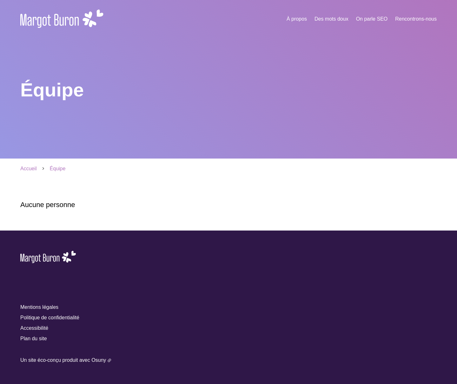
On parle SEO (372, 19)
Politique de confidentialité (49, 317)
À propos (297, 19)
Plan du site (33, 338)
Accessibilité (34, 328)
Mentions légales (39, 307)
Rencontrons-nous (416, 19)
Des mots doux (331, 19)
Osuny (98, 360)
